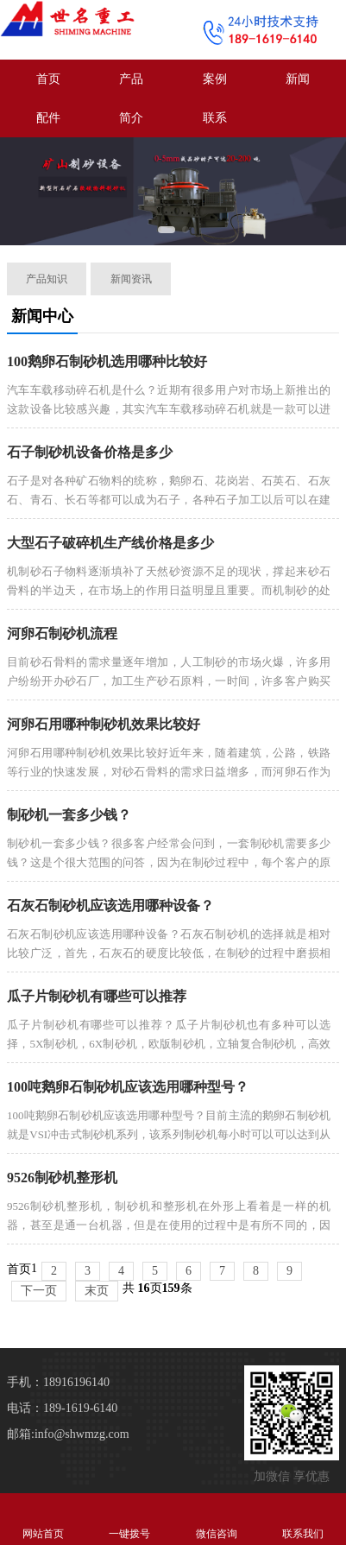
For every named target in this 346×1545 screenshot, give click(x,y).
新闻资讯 (131, 279)
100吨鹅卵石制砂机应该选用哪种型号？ (127, 1087)
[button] (166, 229)
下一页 (39, 1290)
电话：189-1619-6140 (62, 1408)
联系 (215, 117)
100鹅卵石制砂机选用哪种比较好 (107, 361)
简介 (131, 117)
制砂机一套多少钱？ (69, 814)
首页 (48, 79)
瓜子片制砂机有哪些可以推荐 (96, 996)
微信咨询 (216, 1519)
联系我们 (303, 1519)
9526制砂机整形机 (62, 1177)
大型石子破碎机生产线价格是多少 (110, 542)
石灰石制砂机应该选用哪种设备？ (110, 905)
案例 (215, 79)
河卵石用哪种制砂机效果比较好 (103, 724)
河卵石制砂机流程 (62, 633)
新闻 (298, 79)
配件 (48, 117)
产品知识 (46, 279)
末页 (97, 1290)
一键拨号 (129, 1519)
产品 (131, 79)
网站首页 (43, 1519)
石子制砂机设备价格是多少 (90, 452)
